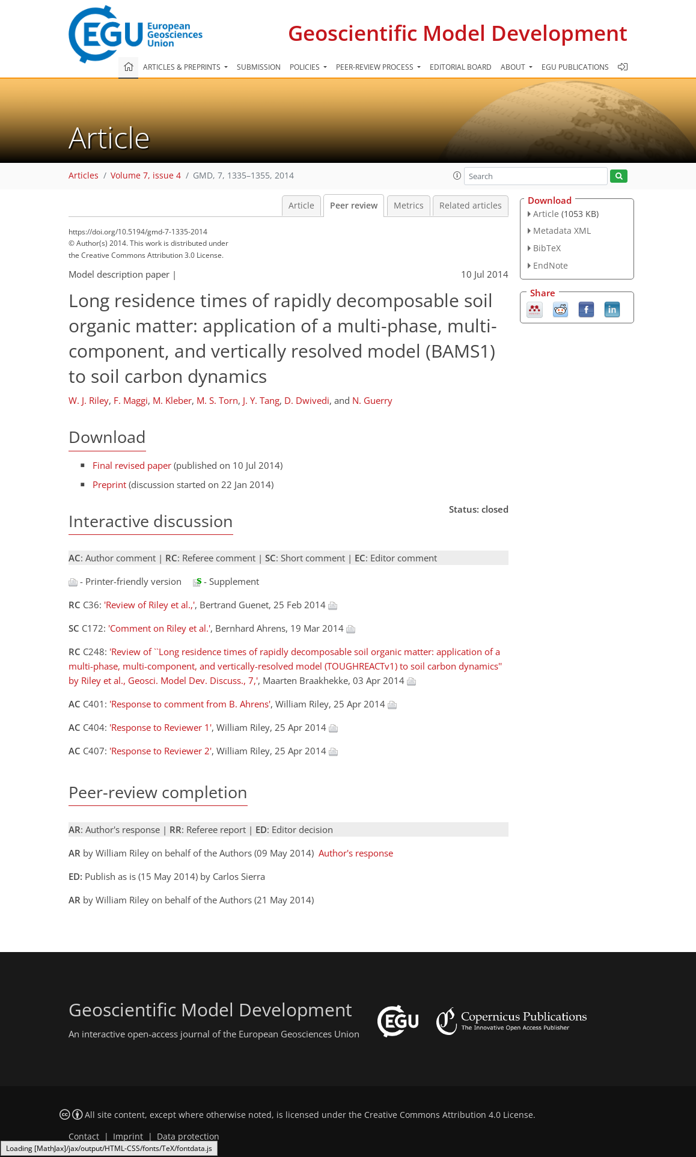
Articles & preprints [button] (182, 67)
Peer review (353, 205)
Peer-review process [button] (375, 67)
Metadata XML (562, 230)
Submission (259, 67)
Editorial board (461, 67)
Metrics (409, 205)
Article (301, 205)
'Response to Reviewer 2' (160, 751)
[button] (457, 175)
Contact (84, 1136)
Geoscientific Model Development (457, 33)
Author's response (356, 853)
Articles (84, 175)
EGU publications (575, 67)
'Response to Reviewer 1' (160, 727)
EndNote (550, 265)
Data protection (188, 1136)
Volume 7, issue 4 (146, 175)
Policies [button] (306, 67)
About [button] (514, 67)
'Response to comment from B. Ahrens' (189, 704)
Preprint (109, 484)
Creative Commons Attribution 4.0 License (448, 1115)
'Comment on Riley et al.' (159, 628)
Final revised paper (132, 465)
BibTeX (547, 248)
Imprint (128, 1136)
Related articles (470, 205)
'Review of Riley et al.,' (149, 605)
